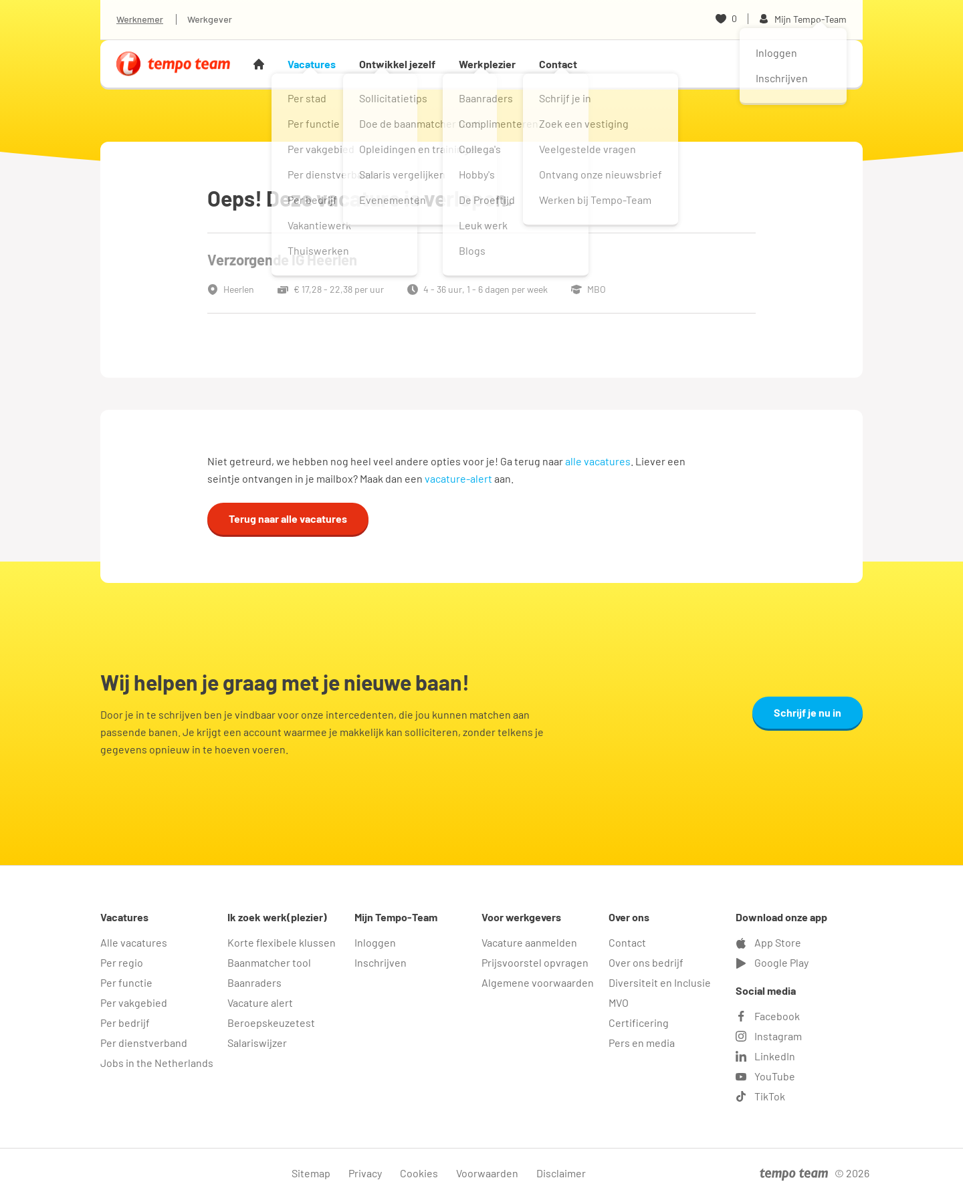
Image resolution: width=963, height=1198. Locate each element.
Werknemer (139, 19)
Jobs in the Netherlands (156, 1062)
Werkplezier (487, 63)
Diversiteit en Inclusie (660, 982)
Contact (558, 63)
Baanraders (254, 982)
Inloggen (375, 942)
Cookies (419, 1173)
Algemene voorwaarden (537, 982)
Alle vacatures (133, 942)
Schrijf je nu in (807, 712)
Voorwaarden (487, 1173)
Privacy (365, 1173)
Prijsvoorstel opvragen (534, 962)
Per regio (121, 962)
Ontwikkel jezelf (397, 63)
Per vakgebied (133, 1002)
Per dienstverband (143, 1042)
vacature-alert (458, 478)
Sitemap (311, 1173)
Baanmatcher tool (269, 962)
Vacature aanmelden (529, 942)
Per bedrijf (125, 1022)
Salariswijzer (257, 1042)
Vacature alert (260, 1002)
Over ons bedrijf (646, 962)
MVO (619, 1002)
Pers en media (642, 1042)
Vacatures (312, 63)
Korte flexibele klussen (281, 942)
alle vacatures (598, 461)
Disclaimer (561, 1173)
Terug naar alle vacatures (288, 518)
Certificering (639, 1022)
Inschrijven (380, 962)
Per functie (126, 982)
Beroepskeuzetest (271, 1022)
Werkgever (209, 19)
